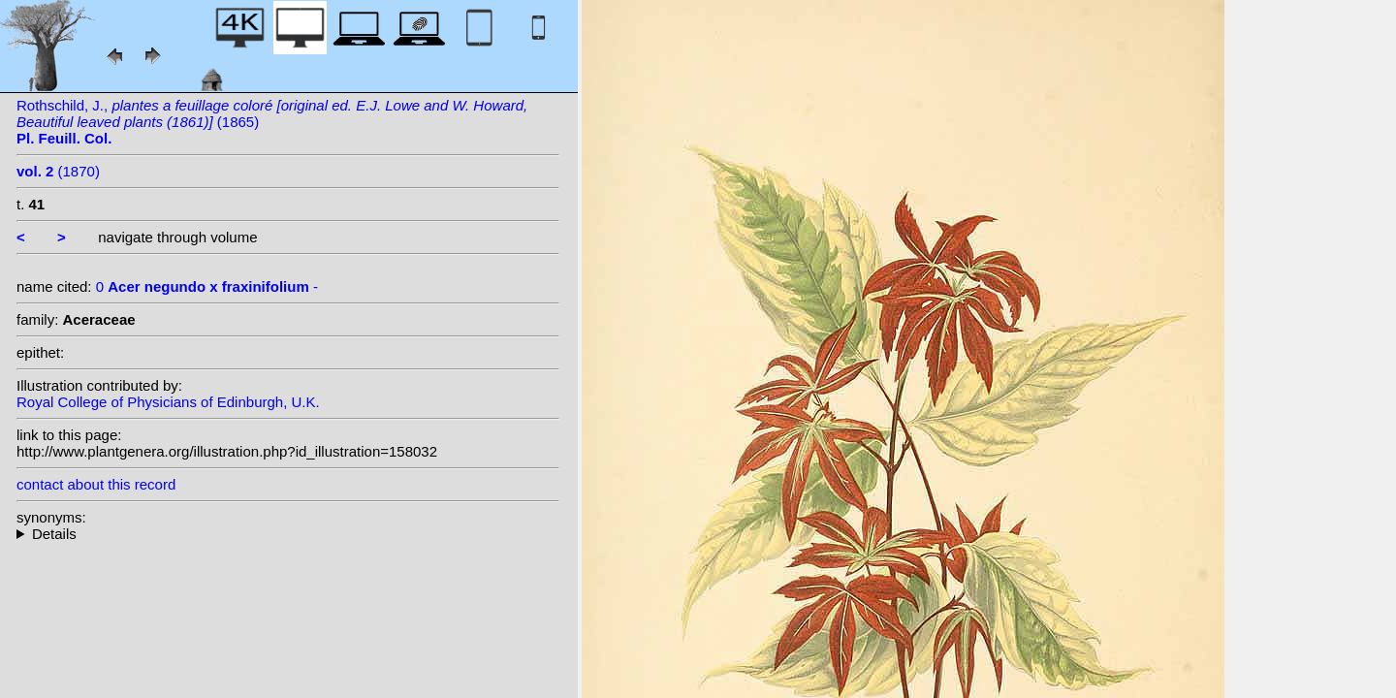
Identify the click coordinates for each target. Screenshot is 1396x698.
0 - (207, 286)
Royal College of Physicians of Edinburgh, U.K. (168, 402)
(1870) (58, 171)
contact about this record (95, 484)
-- (287, 533)
